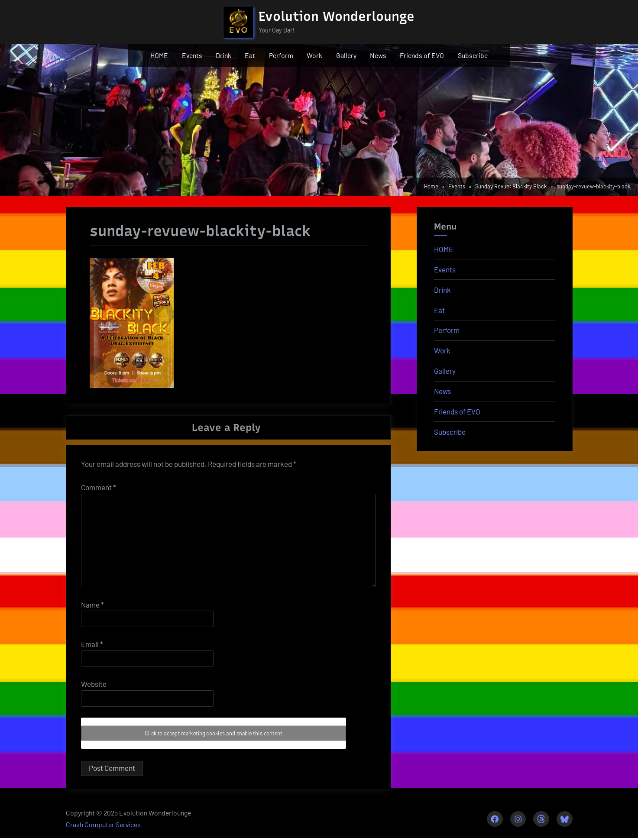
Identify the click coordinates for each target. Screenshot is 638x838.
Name (92, 604)
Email (92, 644)
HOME (159, 55)
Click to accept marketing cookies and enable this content (213, 733)
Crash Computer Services (103, 824)
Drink (223, 55)
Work (314, 55)
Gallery (346, 55)
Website (94, 683)
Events (192, 55)
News (378, 55)
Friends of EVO (422, 55)
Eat (250, 55)
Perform (281, 55)
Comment (98, 487)
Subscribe (473, 55)
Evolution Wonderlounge (337, 16)
